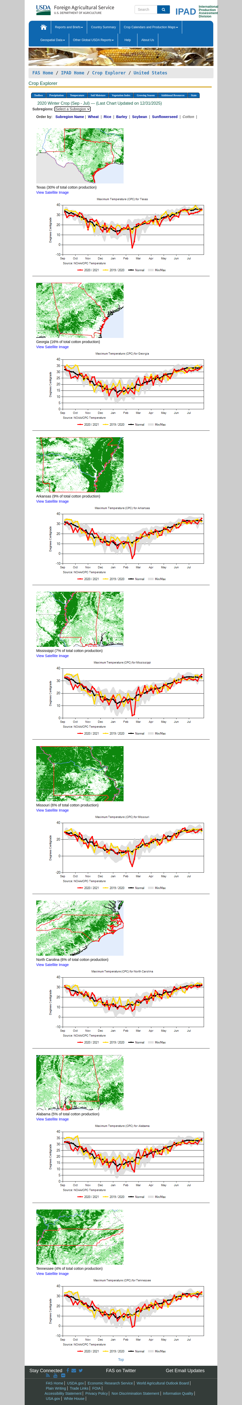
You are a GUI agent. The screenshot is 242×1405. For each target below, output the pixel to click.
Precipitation (56, 95)
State (194, 95)
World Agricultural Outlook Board (163, 1383)
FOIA (96, 1388)
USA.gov (53, 1399)
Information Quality (178, 1393)
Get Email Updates (185, 1370)
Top (121, 1360)
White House (74, 1399)
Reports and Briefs (69, 27)
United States (150, 72)
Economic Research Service (110, 1383)
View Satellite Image (52, 192)
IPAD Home (72, 72)
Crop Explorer (109, 72)
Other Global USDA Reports (93, 40)
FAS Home (42, 72)
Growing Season (146, 95)
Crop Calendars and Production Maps (151, 27)
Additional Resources (172, 95)
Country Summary (103, 27)
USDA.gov (75, 1383)
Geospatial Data (52, 40)
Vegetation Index (121, 95)
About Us (147, 40)
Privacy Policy (96, 1393)
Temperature (77, 95)
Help (127, 40)
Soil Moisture (98, 95)
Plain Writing (56, 1388)
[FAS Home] (62, 8)
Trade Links (79, 1388)
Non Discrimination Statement (135, 1393)
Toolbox (38, 95)
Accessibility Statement (63, 1393)
